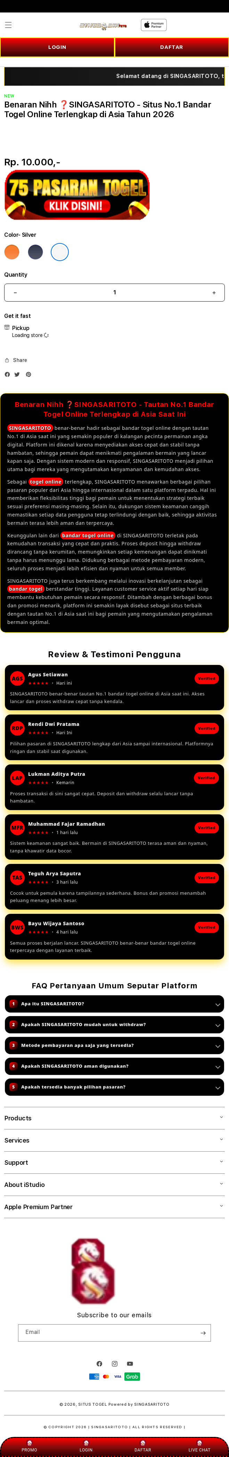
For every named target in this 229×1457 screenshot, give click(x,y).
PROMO (29, 1446)
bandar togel (26, 589)
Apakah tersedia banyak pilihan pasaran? (114, 1087)
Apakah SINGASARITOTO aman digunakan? (114, 1066)
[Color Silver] (59, 252)
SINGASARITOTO (30, 428)
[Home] (103, 25)
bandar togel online (88, 535)
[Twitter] (19, 376)
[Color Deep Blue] (35, 252)
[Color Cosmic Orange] (11, 252)
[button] (8, 25)
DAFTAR (171, 47)
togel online (46, 481)
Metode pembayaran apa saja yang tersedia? (114, 1045)
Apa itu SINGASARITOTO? (114, 1004)
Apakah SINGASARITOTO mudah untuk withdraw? (114, 1025)
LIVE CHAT (200, 1446)
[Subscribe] (203, 1333)
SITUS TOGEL (92, 1404)
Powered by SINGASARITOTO (139, 1404)
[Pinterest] (30, 376)
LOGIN (57, 47)
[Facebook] (9, 376)
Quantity (15, 274)
